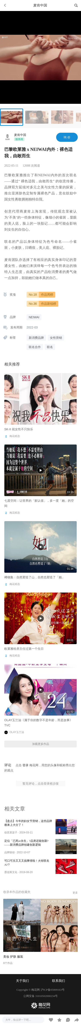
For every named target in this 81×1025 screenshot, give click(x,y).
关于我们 (22, 980)
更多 (75, 892)
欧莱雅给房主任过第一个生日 (24, 648)
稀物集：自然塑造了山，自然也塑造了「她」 (34, 577)
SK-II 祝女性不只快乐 (18, 429)
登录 (25, 765)
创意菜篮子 (10, 832)
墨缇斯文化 (10, 872)
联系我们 (58, 980)
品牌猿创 (9, 852)
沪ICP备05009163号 (53, 989)
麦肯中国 (20, 135)
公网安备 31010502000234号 (40, 996)
